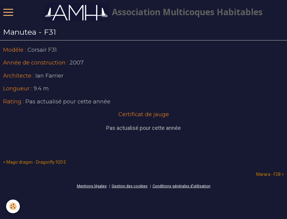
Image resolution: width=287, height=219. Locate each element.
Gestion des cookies (130, 186)
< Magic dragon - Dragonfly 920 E (34, 162)
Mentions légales (92, 186)
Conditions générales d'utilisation (181, 186)
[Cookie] (13, 206)
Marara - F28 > (270, 174)
